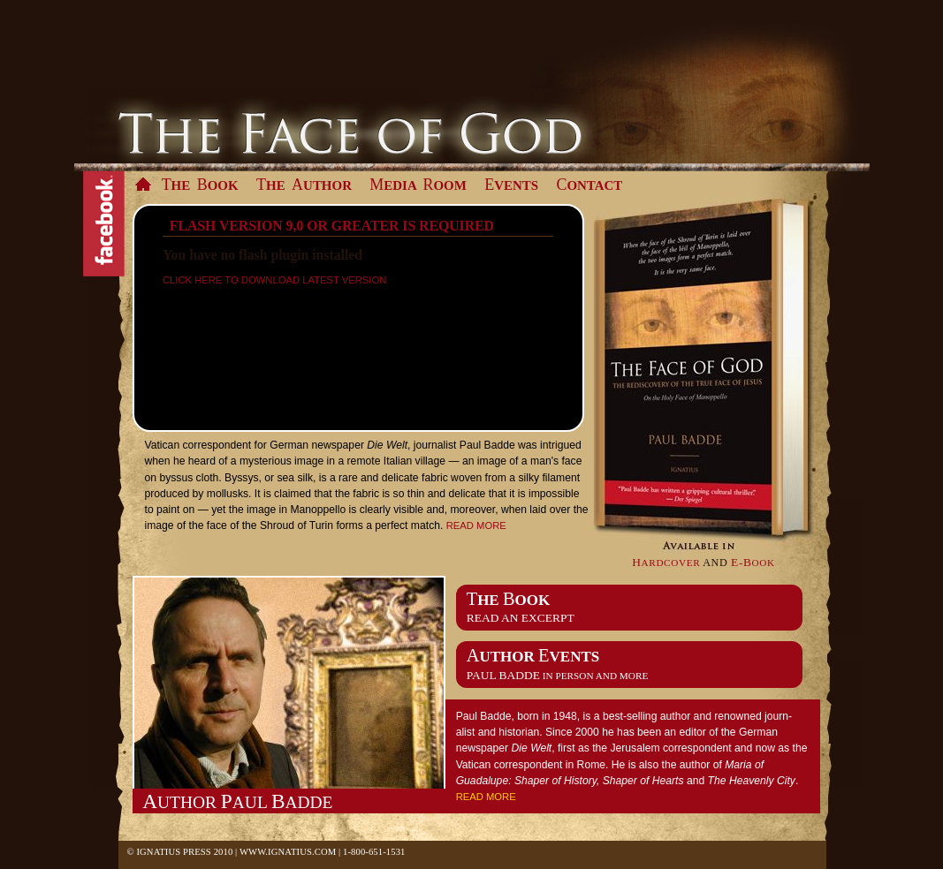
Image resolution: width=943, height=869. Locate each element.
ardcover (666, 563)
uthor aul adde (237, 801)
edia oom (417, 185)
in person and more (558, 676)
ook (753, 563)
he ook (200, 185)
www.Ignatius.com (288, 852)
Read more (476, 525)
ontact (589, 185)
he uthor (304, 185)
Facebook (104, 224)
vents (511, 185)
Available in (704, 374)
